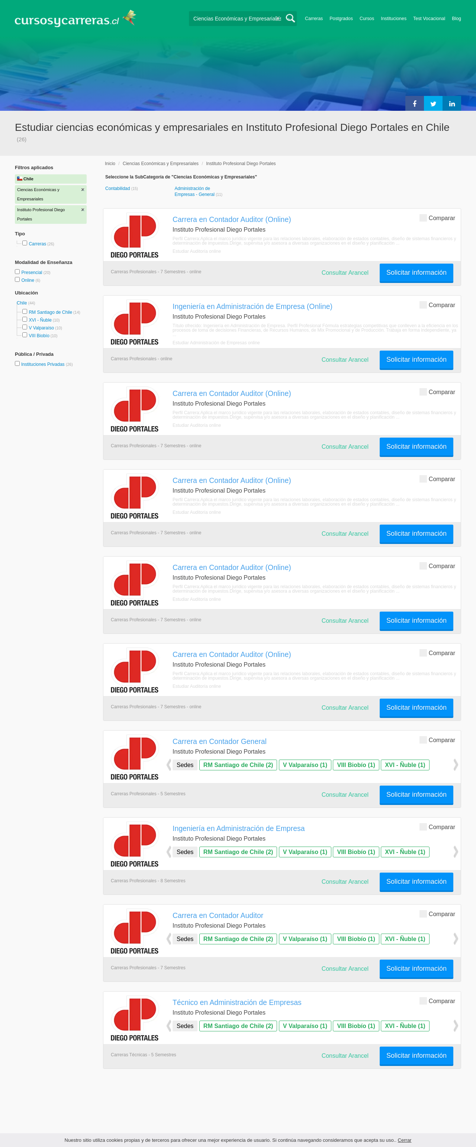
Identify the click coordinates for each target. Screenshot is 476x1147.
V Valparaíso (41, 328)
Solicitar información (416, 272)
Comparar (437, 217)
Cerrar (405, 1140)
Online (28, 280)
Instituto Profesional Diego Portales (241, 163)
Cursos (367, 18)
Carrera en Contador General (220, 741)
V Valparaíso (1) (305, 765)
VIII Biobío (39, 335)
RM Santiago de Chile (50, 312)
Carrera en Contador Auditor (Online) (232, 219)
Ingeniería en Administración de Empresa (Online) (252, 306)
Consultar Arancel (345, 273)
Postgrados (341, 18)
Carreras (314, 18)
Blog (456, 18)
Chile (22, 303)
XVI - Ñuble (40, 320)
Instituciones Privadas (47, 364)
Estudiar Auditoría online (197, 251)
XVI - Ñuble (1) (405, 765)
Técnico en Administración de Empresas (237, 1002)
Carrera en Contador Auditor (218, 915)
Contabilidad (118, 188)
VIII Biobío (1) (356, 765)
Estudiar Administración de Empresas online (216, 342)
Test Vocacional (429, 18)
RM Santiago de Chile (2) (238, 765)
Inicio (110, 163)
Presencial (32, 272)
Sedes (185, 765)
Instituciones (393, 18)
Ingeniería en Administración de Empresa (239, 828)
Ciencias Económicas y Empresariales (161, 163)
